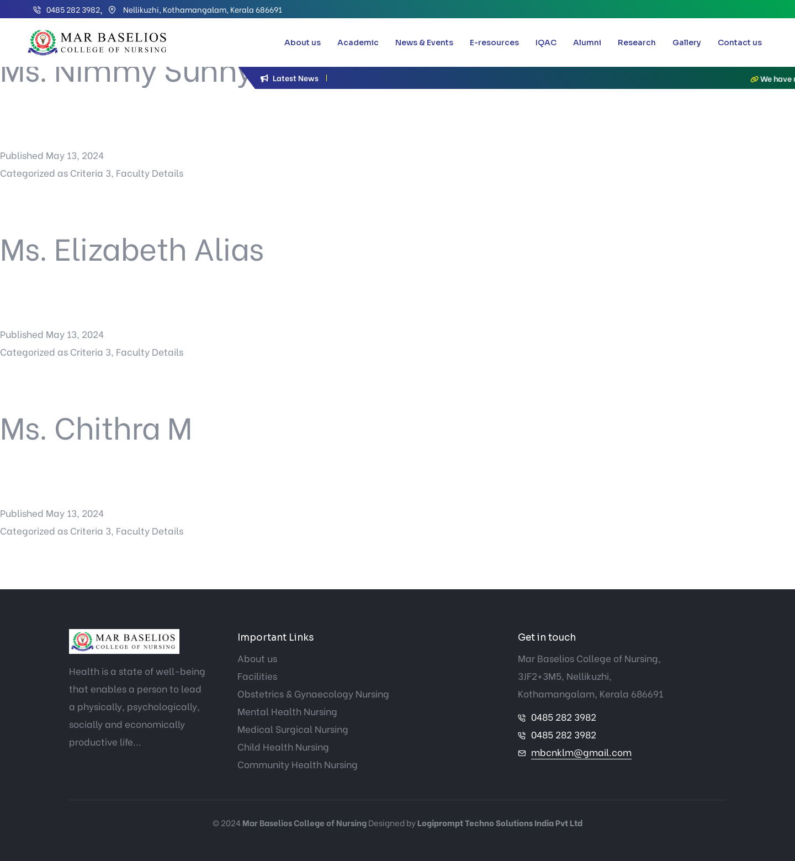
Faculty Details (149, 172)
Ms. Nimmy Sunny (126, 67)
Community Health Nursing (297, 764)
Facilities (257, 676)
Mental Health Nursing (287, 711)
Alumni (587, 42)
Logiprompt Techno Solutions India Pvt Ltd (499, 822)
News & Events (424, 42)
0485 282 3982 (73, 9)
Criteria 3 (90, 172)
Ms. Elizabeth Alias (132, 246)
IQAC (546, 42)
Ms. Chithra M (96, 425)
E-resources (494, 42)
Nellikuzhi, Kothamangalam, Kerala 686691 (201, 9)
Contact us (740, 42)
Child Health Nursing (283, 746)
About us (302, 42)
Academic (358, 42)
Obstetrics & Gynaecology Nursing (313, 693)
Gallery (686, 42)
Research (637, 42)
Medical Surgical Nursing (292, 729)
